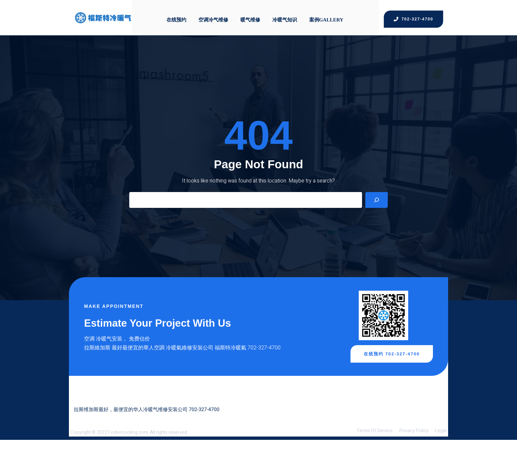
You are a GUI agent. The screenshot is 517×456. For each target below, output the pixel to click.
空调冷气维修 (213, 14)
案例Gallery (329, 14)
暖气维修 (251, 14)
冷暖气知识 (286, 14)
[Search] (376, 212)
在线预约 (175, 14)
